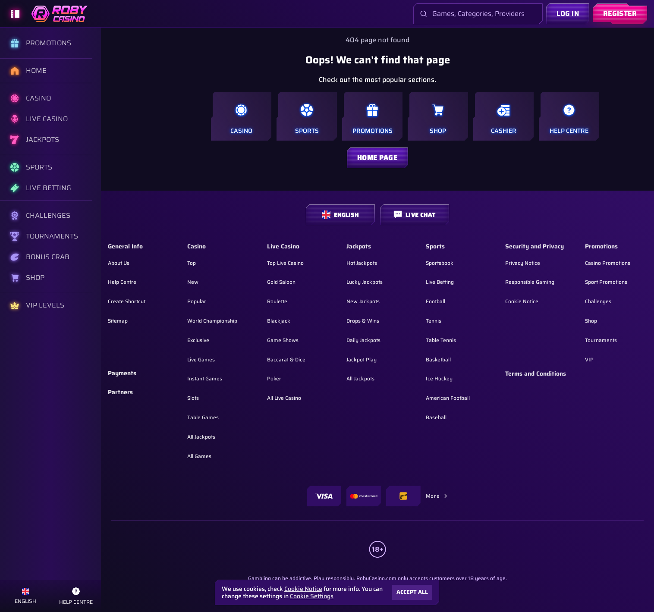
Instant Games (204, 378)
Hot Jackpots (361, 263)
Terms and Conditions (535, 374)
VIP (589, 359)
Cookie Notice (521, 301)
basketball (438, 359)
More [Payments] (437, 496)
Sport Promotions (606, 282)
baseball (436, 417)
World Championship (212, 321)
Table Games (203, 417)
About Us (118, 263)
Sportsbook (439, 263)
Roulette (277, 301)
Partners (120, 392)
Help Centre (122, 282)
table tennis (441, 340)
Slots (193, 398)
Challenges (598, 301)
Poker (274, 378)
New (192, 282)
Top (191, 263)
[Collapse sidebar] (15, 14)
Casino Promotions (607, 263)
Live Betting (440, 282)
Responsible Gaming (529, 282)
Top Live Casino (285, 263)
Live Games (201, 359)
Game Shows (283, 340)
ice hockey (439, 378)
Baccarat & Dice (286, 359)
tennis (433, 321)
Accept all (412, 591)
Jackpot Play (361, 359)
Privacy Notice (522, 263)
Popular (196, 301)
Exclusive (198, 340)
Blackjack (278, 321)
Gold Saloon (281, 282)
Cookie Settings (311, 596)
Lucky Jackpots (364, 282)
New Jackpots (363, 301)
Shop (591, 321)
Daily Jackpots (363, 340)
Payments (122, 373)
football (435, 301)
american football (448, 398)
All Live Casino (284, 398)
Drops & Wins (362, 321)
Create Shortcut (126, 301)
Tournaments (601, 340)
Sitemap (118, 321)
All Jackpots (201, 437)
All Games (199, 456)
